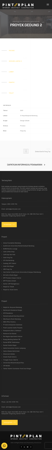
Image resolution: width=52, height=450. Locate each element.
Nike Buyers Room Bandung (12, 319)
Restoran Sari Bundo (9, 333)
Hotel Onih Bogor (8, 266)
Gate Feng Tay (8, 257)
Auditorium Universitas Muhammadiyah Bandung (18, 246)
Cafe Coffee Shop (9, 251)
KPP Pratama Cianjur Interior (12, 278)
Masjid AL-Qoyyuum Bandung (12, 307)
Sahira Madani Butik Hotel (11, 351)
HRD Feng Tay (7, 269)
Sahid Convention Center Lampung (14, 348)
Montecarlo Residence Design (12, 310)
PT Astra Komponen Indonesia (12, 325)
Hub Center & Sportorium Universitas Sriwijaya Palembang (22, 272)
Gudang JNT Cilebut (9, 263)
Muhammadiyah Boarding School (13, 316)
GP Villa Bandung (8, 260)
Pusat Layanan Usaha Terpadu (13, 327)
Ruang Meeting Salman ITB (11, 339)
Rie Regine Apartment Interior (13, 336)
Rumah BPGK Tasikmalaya (11, 342)
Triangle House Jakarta (10, 360)
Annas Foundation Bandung (12, 243)
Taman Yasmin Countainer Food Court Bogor (17, 368)
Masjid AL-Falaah (8, 286)
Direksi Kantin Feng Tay (42, 151)
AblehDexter (37, 442)
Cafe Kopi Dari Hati (9, 254)
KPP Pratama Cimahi (9, 281)
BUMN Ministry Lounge (10, 249)
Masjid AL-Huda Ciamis (10, 289)
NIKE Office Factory (9, 322)
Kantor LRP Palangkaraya (11, 284)
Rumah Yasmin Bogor (10, 345)
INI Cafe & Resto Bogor (10, 275)
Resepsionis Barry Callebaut (12, 330)
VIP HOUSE (6, 365)
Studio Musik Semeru (10, 357)
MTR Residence (8, 313)
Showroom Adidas (9, 354)
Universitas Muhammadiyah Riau (13, 362)
